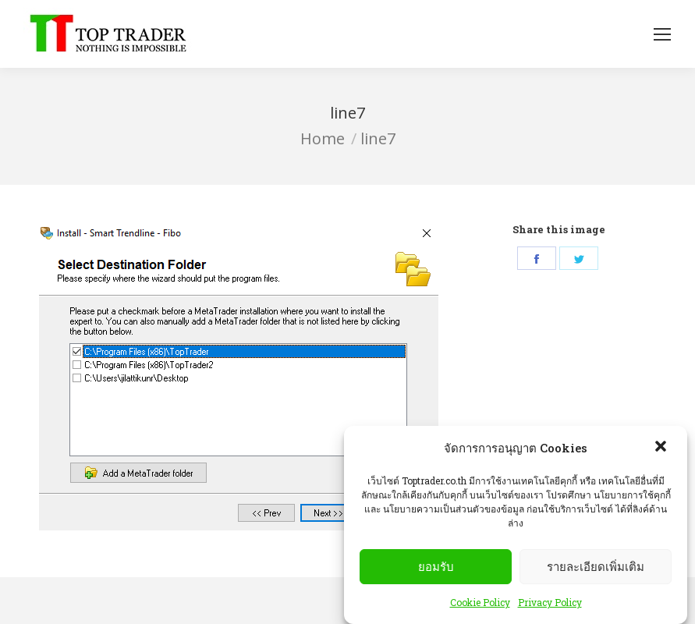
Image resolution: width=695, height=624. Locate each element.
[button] (662, 447)
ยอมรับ (436, 566)
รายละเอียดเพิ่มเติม (595, 566)
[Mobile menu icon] (662, 34)
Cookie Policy (480, 602)
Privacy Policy (550, 602)
